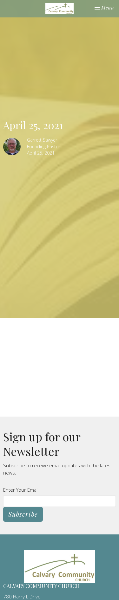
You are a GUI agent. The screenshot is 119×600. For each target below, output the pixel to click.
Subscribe (23, 514)
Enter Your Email (20, 490)
